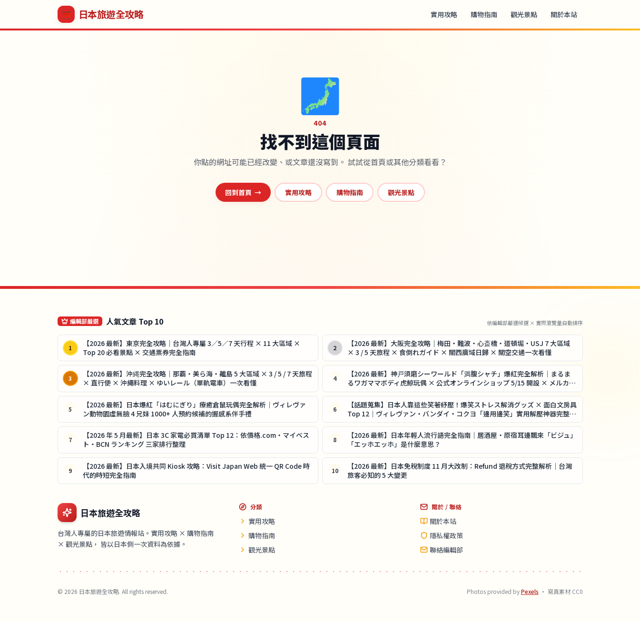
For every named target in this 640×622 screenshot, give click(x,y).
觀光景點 (524, 14)
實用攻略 (444, 14)
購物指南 (484, 14)
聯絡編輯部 (441, 549)
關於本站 (564, 14)
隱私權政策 (441, 535)
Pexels (530, 591)
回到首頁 (243, 192)
